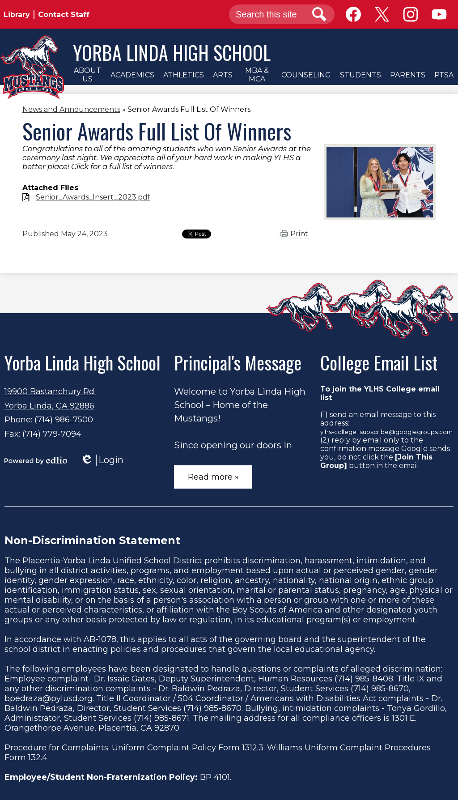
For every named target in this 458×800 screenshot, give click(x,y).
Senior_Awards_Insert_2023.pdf (93, 197)
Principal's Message (237, 362)
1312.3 (252, 748)
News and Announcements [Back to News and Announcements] (71, 109)
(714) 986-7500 (63, 420)
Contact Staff (63, 14)
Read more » (213, 477)
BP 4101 (215, 777)
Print (299, 234)
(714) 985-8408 (364, 679)
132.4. (38, 757)
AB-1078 (100, 639)
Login (102, 460)
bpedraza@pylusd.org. (49, 698)
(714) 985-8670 (380, 689)
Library (17, 14)
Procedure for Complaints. (57, 748)
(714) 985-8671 (161, 718)
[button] (87, 75)
